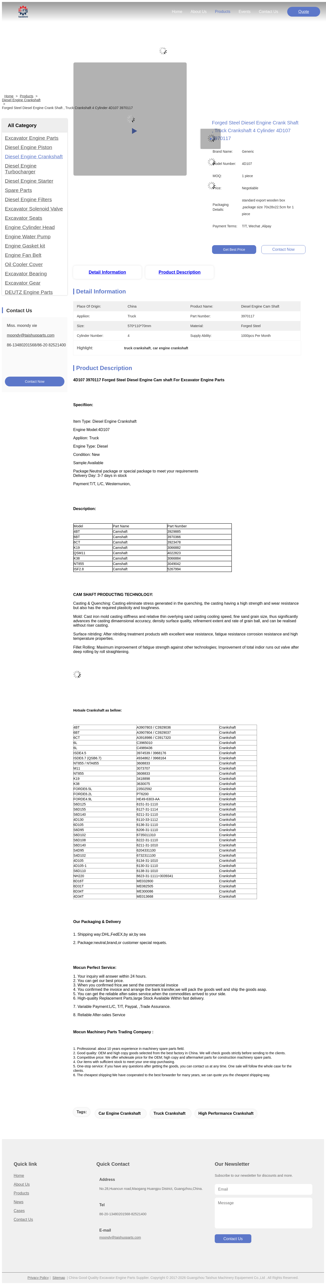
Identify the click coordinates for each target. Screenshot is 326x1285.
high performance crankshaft (226, 1113)
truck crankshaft (169, 1113)
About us (22, 1184)
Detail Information (107, 272)
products (222, 12)
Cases (19, 1211)
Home (177, 12)
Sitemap (58, 1278)
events (245, 12)
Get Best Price (234, 249)
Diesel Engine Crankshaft (21, 100)
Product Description (180, 272)
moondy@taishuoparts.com (30, 335)
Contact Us (23, 1219)
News (18, 1202)
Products (26, 96)
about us (199, 12)
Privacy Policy (38, 1278)
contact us (268, 12)
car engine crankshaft (120, 1113)
